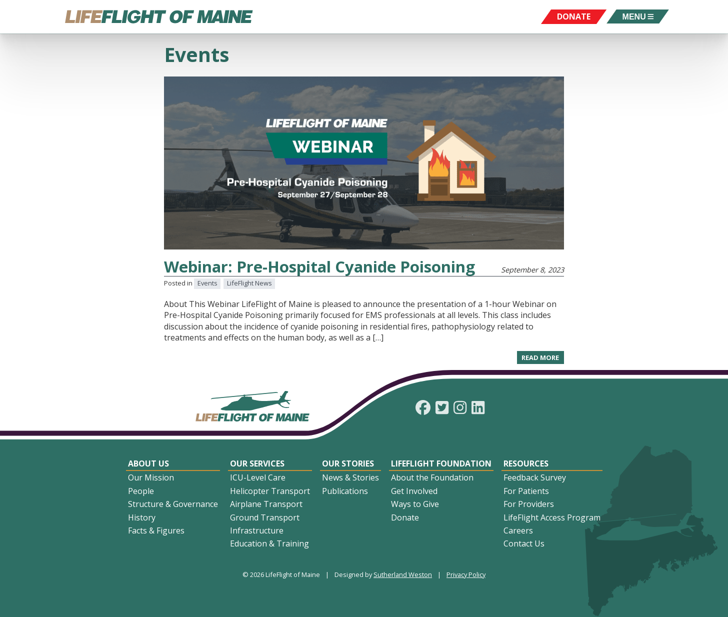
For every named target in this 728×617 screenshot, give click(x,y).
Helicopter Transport (270, 491)
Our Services (257, 463)
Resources (526, 463)
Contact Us (524, 543)
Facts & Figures (156, 530)
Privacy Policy (466, 574)
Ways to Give (415, 504)
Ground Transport (265, 517)
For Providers (529, 504)
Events (208, 283)
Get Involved (414, 491)
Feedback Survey (535, 477)
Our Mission (151, 477)
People (141, 491)
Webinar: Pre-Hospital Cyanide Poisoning (319, 266)
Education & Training (269, 543)
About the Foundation (432, 477)
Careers (518, 530)
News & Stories (350, 477)
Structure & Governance (173, 504)
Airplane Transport (266, 504)
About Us (148, 463)
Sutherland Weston (403, 574)
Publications (345, 491)
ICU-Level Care (258, 477)
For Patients (526, 491)
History (142, 517)
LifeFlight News (249, 283)
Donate (405, 517)
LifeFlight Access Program (552, 517)
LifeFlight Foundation (441, 463)
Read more (543, 358)
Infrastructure (257, 530)
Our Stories (348, 463)
